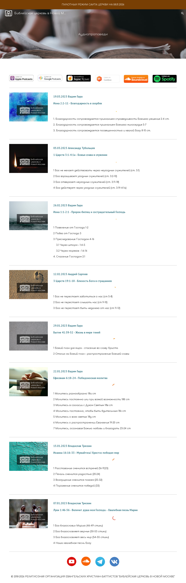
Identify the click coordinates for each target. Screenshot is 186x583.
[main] (93, 34)
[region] (93, 4)
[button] (182, 13)
